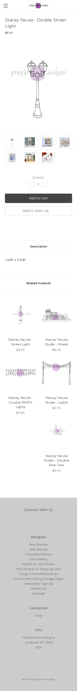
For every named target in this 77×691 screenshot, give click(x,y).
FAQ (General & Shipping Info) (38, 569)
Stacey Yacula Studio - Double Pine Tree (56, 460)
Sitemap (38, 593)
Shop (38, 615)
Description (38, 246)
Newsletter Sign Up (38, 584)
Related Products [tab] (38, 283)
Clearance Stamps (38, 554)
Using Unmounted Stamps (38, 574)
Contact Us (39, 588)
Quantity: (38, 177)
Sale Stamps (38, 549)
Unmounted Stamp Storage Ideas (38, 579)
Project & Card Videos (38, 564)
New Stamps (38, 544)
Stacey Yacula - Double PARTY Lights (20, 402)
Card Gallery (38, 559)
